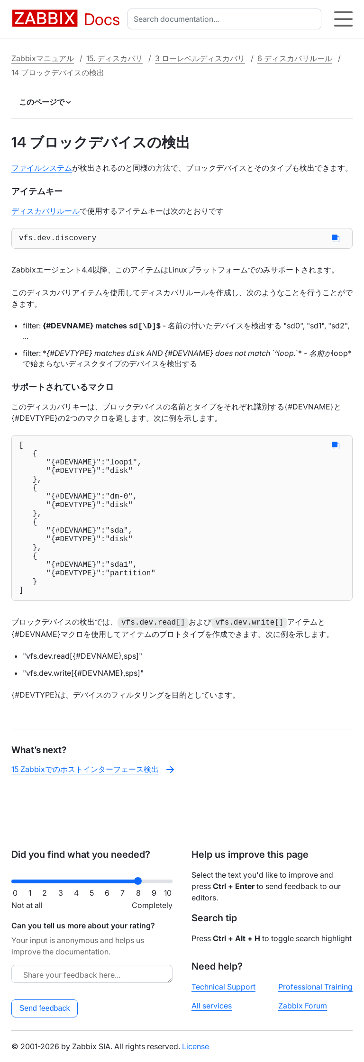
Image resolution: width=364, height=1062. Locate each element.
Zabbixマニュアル (42, 58)
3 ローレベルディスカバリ (200, 58)
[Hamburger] (343, 19)
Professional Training (315, 986)
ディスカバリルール (45, 211)
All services (211, 1005)
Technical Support (223, 986)
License (195, 1046)
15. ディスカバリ (114, 58)
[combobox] (226, 19)
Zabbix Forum (302, 1005)
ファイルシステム (41, 167)
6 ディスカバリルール (294, 58)
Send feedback (44, 1008)
